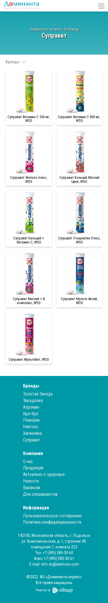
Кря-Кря (30, 413)
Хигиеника (32, 433)
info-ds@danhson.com (60, 564)
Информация (36, 507)
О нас (28, 461)
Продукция (33, 468)
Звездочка (33, 400)
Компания (33, 453)
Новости (31, 481)
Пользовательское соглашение (52, 515)
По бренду (71, 29)
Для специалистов (40, 494)
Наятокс (31, 426)
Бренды (31, 386)
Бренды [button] (15, 61)
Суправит (31, 440)
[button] (101, 6)
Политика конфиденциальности (52, 522)
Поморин (31, 420)
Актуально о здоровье (44, 474)
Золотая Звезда (38, 394)
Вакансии (31, 487)
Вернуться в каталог (46, 29)
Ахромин (31, 407)
